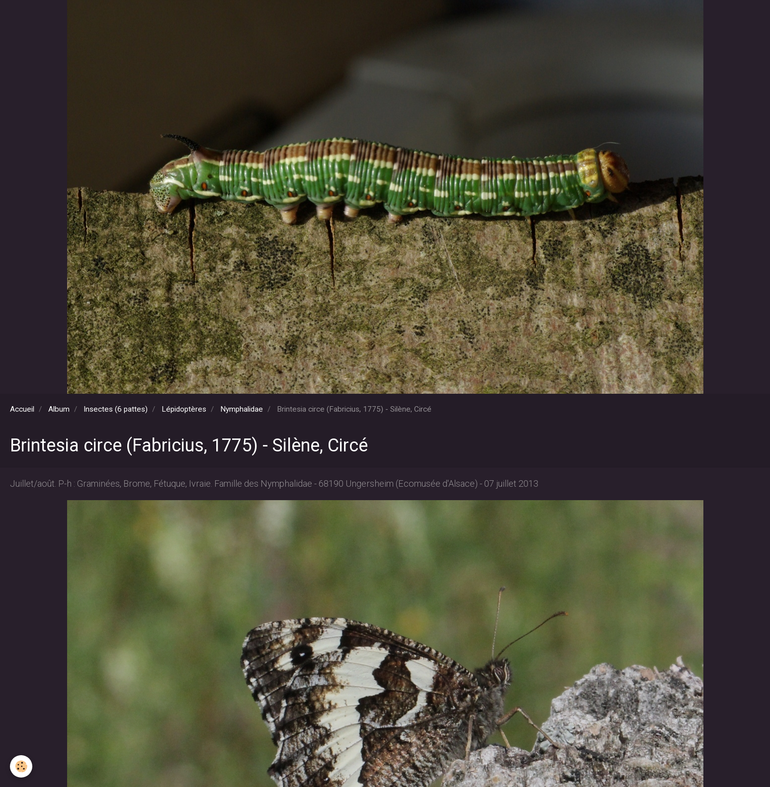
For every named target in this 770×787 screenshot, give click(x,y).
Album (59, 409)
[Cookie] (21, 766)
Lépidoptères (184, 409)
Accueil (22, 409)
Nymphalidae (241, 409)
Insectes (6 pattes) (116, 409)
